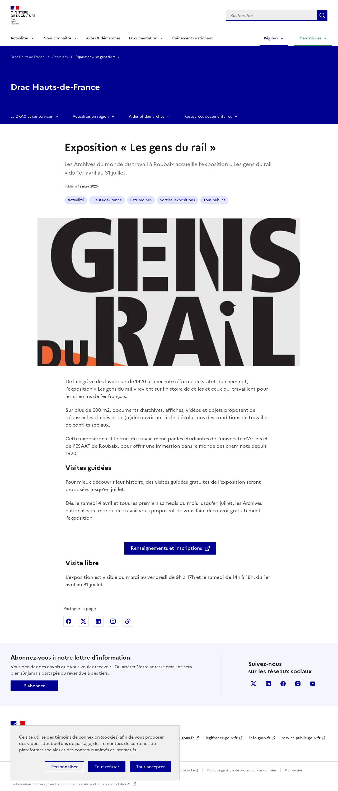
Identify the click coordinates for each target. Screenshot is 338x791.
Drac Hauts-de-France (28, 56)
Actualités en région (91, 116)
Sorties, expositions (177, 200)
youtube (312, 683)
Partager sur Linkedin (98, 621)
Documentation (143, 38)
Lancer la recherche (322, 15)
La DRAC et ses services (32, 116)
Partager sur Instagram (113, 621)
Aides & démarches (103, 38)
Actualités (20, 38)
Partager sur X (83, 621)
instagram (298, 683)
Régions (271, 38)
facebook (283, 683)
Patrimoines (141, 200)
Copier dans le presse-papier (128, 621)
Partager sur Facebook (68, 621)
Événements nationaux (192, 38)
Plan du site (293, 770)
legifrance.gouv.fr (222, 738)
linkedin (268, 683)
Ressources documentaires (208, 116)
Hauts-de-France (107, 200)
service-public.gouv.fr (301, 738)
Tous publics (214, 200)
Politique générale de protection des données (241, 770)
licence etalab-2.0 (118, 784)
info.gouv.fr (259, 738)
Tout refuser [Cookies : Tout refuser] (107, 766)
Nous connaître (57, 38)
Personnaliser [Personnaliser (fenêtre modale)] (64, 766)
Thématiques (309, 38)
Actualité (76, 200)
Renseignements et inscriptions (166, 548)
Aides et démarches (146, 116)
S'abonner (34, 686)
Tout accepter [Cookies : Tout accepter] (150, 766)
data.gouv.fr (183, 738)
